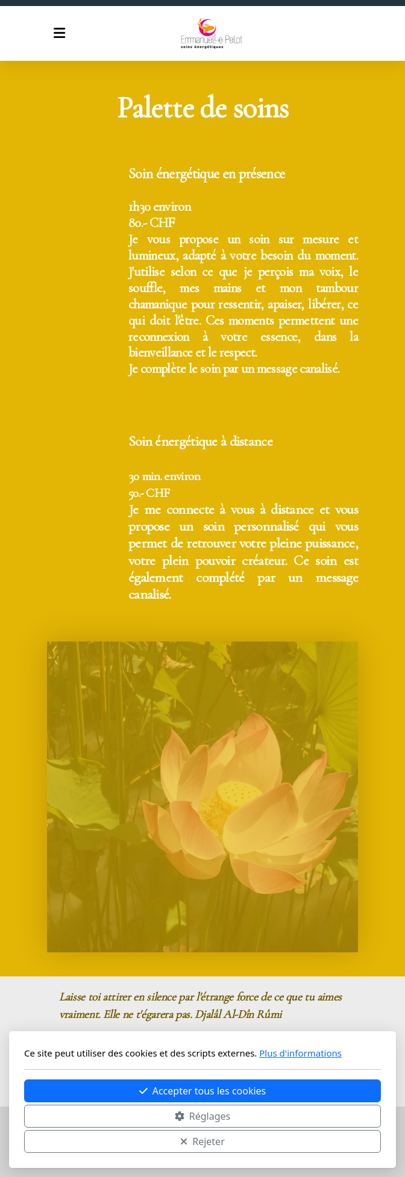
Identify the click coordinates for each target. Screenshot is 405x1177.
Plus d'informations (300, 1053)
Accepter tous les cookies (202, 1090)
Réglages (202, 1116)
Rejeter (202, 1141)
